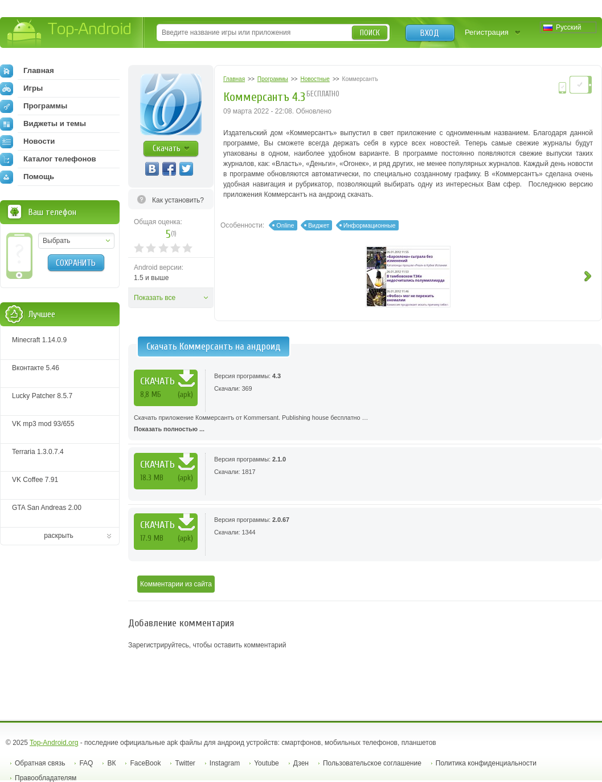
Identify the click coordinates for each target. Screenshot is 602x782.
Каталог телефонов (48, 159)
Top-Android (69, 33)
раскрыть (58, 536)
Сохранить (76, 263)
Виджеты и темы (43, 123)
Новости (27, 141)
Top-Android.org (54, 743)
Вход (429, 33)
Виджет (318, 225)
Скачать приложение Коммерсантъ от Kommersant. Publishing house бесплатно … (365, 424)
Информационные (369, 225)
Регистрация (487, 32)
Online (285, 225)
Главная (27, 70)
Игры (21, 88)
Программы (33, 106)
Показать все (154, 298)
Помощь (27, 176)
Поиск (370, 33)
